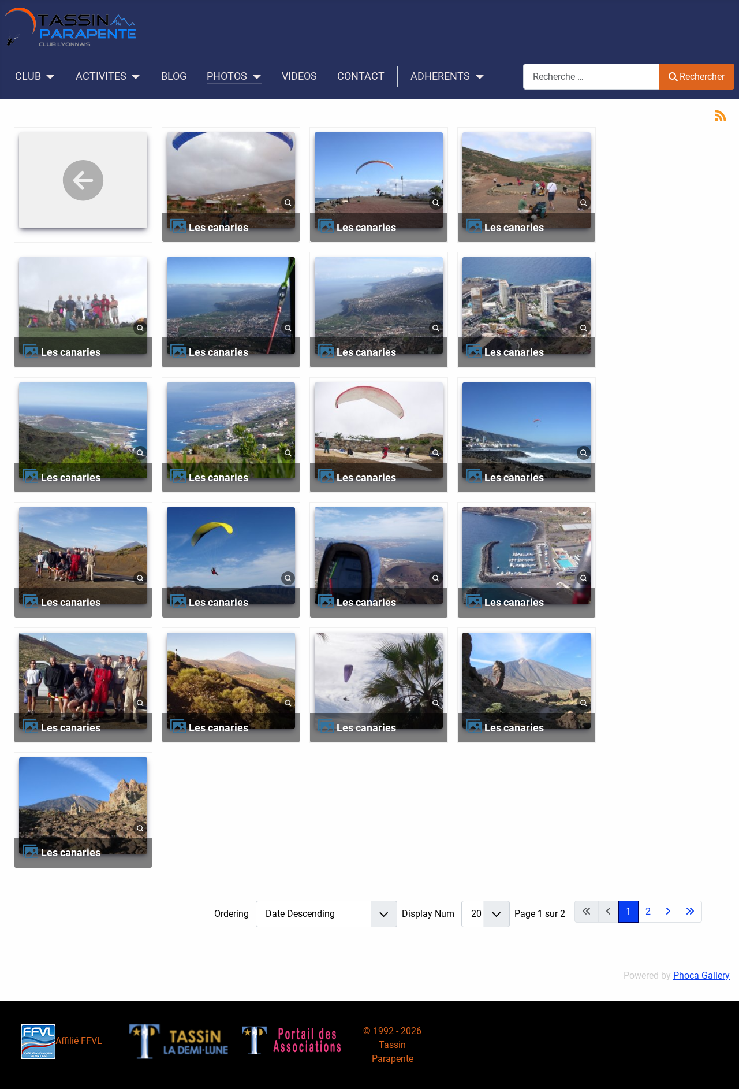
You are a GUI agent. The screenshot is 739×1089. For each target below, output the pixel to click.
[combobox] (591, 77)
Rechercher (697, 76)
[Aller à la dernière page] (690, 912)
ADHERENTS (440, 76)
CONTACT (361, 76)
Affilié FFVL (62, 1040)
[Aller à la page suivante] (668, 912)
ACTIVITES (101, 76)
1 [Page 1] (628, 911)
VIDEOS (299, 76)
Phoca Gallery (701, 975)
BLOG (173, 76)
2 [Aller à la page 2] (648, 911)
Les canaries (218, 227)
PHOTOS (227, 76)
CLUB (28, 76)
